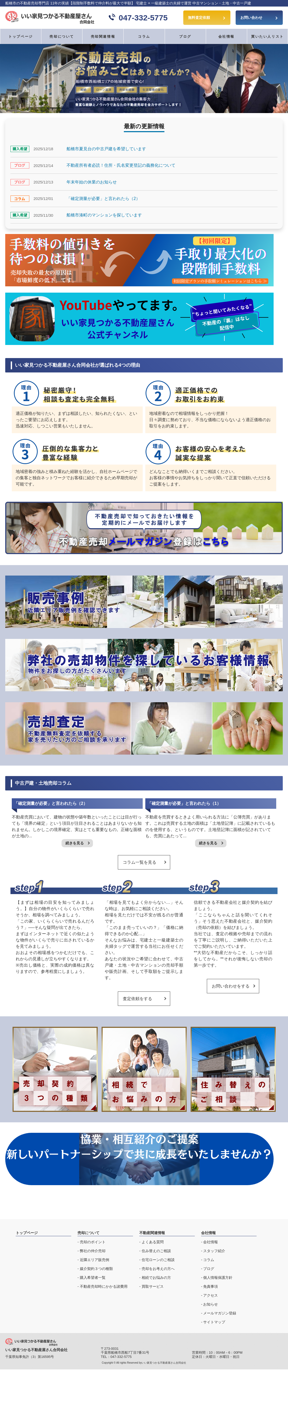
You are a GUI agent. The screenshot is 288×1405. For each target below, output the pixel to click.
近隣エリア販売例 (94, 1260)
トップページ (20, 36)
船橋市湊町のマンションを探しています (104, 215)
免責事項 (210, 1286)
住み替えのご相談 (156, 1251)
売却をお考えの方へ (158, 1269)
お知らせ (210, 1304)
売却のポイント (93, 1242)
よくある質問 (153, 1242)
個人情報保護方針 (217, 1277)
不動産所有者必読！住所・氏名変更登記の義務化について (121, 165)
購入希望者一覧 (93, 1277)
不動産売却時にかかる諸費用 (104, 1286)
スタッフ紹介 (214, 1251)
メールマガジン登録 (219, 1313)
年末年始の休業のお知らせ (92, 182)
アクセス (210, 1295)
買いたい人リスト (267, 36)
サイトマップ (214, 1322)
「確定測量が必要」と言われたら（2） (103, 199)
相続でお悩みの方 (156, 1277)
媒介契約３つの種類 (96, 1269)
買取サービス (153, 1286)
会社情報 (210, 1242)
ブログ (185, 36)
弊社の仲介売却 (93, 1251)
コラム (144, 36)
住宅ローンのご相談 (158, 1260)
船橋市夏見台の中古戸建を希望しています (106, 149)
